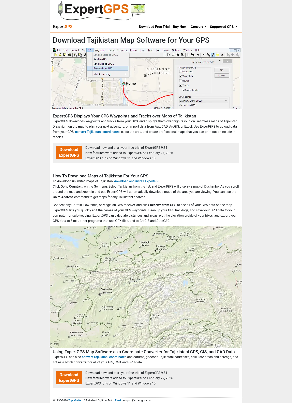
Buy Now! (180, 27)
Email (118, 400)
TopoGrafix (74, 400)
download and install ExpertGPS (137, 181)
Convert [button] (197, 27)
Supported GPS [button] (222, 27)
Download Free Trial (154, 27)
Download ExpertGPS (69, 152)
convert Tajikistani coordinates (97, 132)
